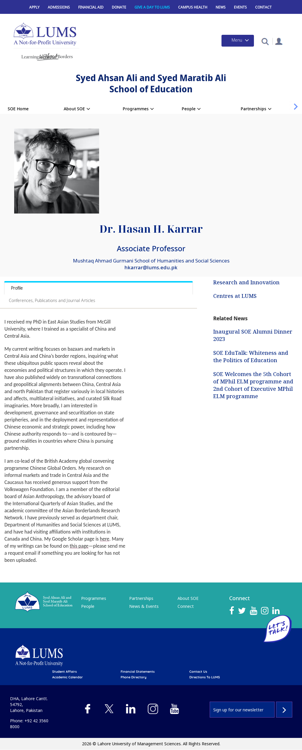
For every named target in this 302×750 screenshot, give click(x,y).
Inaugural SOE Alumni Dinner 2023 (252, 335)
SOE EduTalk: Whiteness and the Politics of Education (250, 356)
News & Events (144, 606)
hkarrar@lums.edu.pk (151, 267)
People (189, 108)
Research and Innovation (246, 282)
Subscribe (284, 710)
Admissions (59, 7)
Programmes (136, 108)
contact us (198, 671)
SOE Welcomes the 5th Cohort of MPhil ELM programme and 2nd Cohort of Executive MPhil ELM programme (253, 385)
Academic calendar (67, 677)
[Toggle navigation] (237, 41)
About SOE (74, 108)
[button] (265, 41)
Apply (34, 7)
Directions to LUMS (204, 677)
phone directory (133, 677)
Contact (263, 7)
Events (240, 7)
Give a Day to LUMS (152, 7)
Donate (119, 7)
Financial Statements (138, 671)
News (221, 7)
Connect (186, 606)
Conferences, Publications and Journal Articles (52, 300)
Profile (17, 288)
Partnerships (253, 108)
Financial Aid (91, 7)
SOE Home (18, 108)
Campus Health (192, 7)
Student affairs (64, 671)
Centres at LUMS (235, 295)
